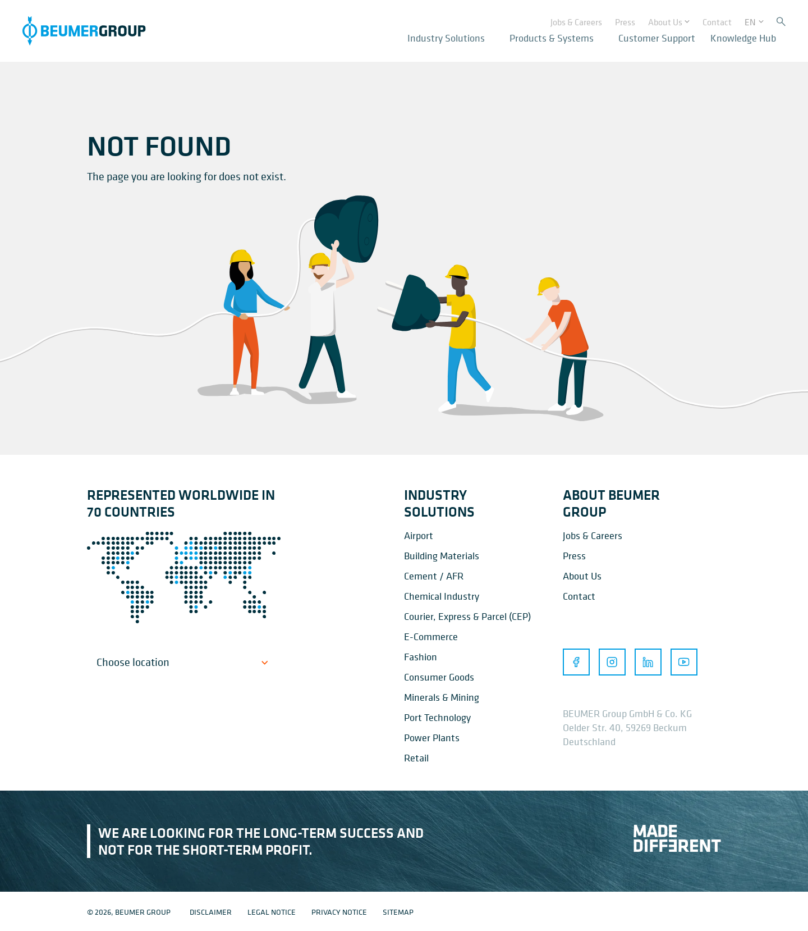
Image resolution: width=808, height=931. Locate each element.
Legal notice (271, 911)
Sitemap (398, 911)
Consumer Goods (439, 676)
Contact (579, 596)
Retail (416, 757)
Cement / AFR (433, 575)
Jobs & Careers (592, 535)
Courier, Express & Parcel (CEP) (467, 616)
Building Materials (441, 555)
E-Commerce (431, 636)
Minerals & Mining (441, 697)
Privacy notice (339, 911)
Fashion (420, 656)
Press (574, 555)
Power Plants (432, 737)
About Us (582, 575)
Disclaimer (211, 911)
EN (750, 20)
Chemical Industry (441, 596)
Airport (418, 535)
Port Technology (437, 717)
